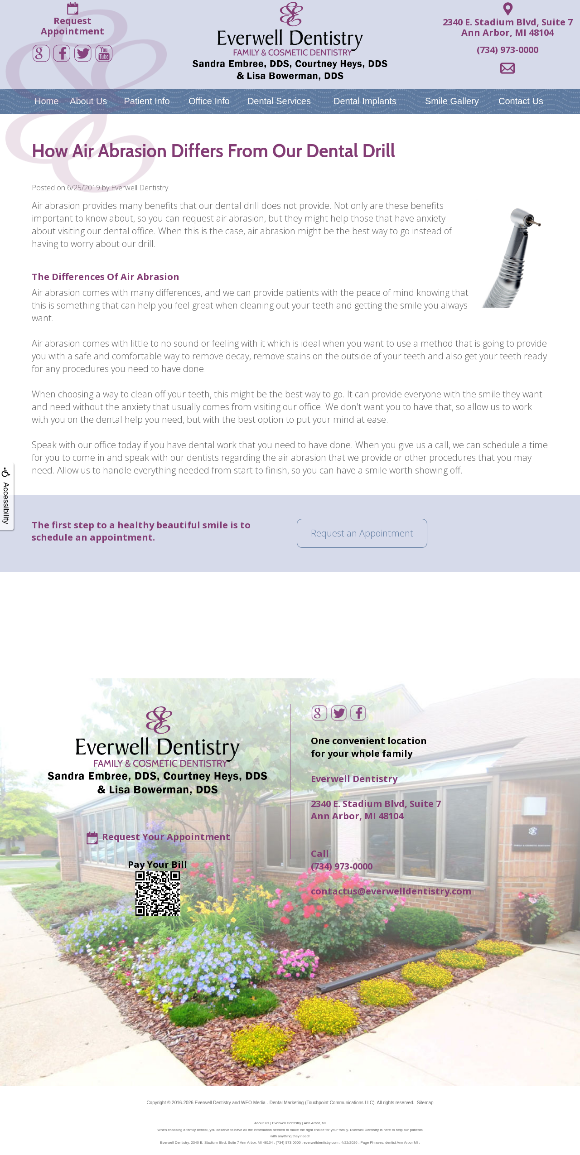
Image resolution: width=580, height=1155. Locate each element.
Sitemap (425, 1102)
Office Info (209, 101)
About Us (88, 101)
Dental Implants (365, 101)
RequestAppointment (72, 25)
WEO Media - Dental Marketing (272, 1102)
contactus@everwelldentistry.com (391, 891)
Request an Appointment (362, 533)
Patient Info (146, 101)
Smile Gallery (452, 101)
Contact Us (520, 101)
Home (46, 101)
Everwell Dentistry (213, 1102)
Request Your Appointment (166, 836)
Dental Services (279, 101)
